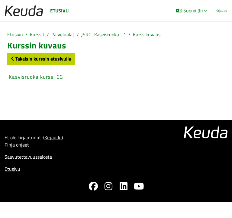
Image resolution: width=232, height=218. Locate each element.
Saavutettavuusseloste (28, 156)
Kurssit (37, 34)
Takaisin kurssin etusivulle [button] (41, 58)
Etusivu (15, 34)
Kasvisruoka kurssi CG (36, 77)
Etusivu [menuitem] (59, 10)
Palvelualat (62, 34)
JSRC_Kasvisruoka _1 (103, 34)
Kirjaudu (221, 10)
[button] (191, 10)
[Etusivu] (24, 10)
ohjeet (22, 144)
